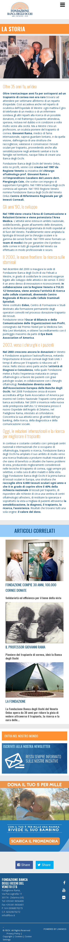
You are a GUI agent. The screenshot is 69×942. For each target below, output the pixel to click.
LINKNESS (61, 929)
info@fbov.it (8, 915)
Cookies (18, 936)
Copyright (7, 936)
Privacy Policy (13, 933)
